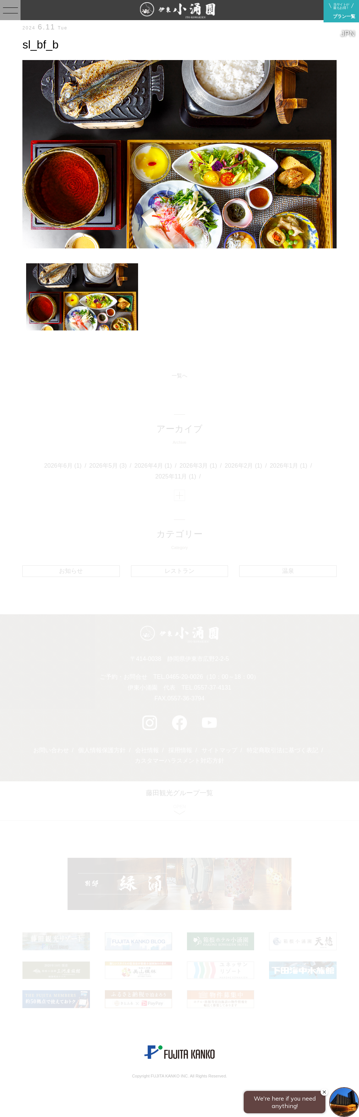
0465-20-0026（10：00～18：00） (212, 677)
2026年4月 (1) (153, 465)
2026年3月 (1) (198, 465)
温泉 (288, 571)
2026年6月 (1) (63, 465)
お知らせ (71, 571)
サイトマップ (219, 750)
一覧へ (179, 376)
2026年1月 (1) (289, 465)
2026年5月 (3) (108, 465)
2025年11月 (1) (175, 476)
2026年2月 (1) (243, 465)
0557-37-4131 (212, 687)
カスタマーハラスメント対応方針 (179, 760)
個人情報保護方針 (102, 750)
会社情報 (147, 750)
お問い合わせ (51, 750)
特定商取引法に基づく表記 (282, 750)
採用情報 (180, 750)
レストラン (179, 571)
